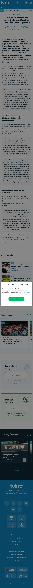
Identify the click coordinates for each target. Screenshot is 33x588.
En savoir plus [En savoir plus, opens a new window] (26, 292)
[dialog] (16, 294)
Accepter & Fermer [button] (16, 299)
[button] (16, 295)
